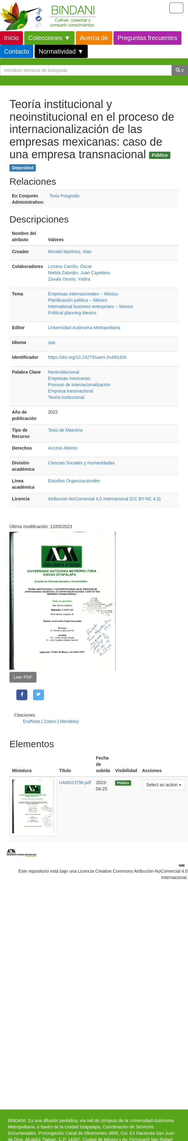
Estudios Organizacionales (74, 480)
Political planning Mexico (72, 312)
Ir (180, 70)
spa (51, 342)
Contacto (16, 51)
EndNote (31, 721)
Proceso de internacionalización (79, 384)
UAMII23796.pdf (75, 782)
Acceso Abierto (62, 448)
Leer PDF (23, 677)
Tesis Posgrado (64, 195)
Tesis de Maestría (65, 430)
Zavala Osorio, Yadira (69, 279)
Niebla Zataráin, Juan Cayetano (79, 272)
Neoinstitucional (63, 372)
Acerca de (94, 37)
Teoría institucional (66, 397)
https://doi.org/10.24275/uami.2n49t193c (87, 357)
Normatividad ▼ (61, 51)
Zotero (50, 721)
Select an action (163, 784)
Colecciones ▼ (49, 37)
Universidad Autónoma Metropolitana (84, 327)
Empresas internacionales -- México (83, 293)
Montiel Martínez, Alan (70, 251)
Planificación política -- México (77, 300)
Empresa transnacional (70, 390)
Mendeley (69, 721)
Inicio (11, 37)
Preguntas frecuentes (147, 37)
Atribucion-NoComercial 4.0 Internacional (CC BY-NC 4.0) (104, 498)
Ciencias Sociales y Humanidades (81, 462)
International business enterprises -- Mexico (90, 306)
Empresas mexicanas (69, 378)
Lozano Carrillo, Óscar (70, 266)
